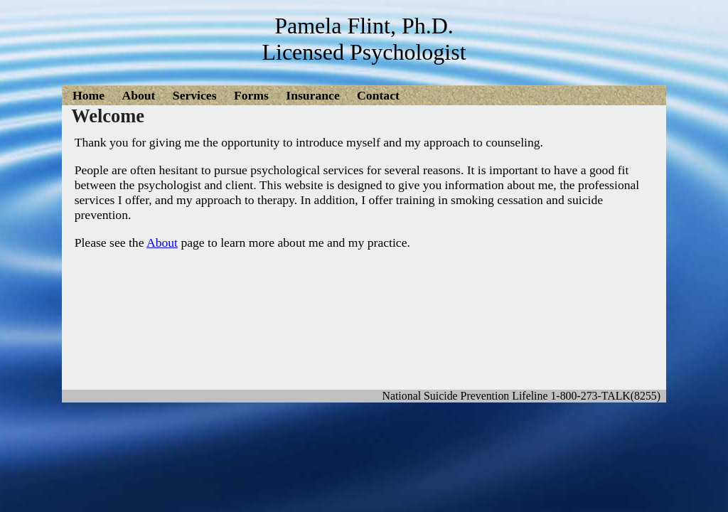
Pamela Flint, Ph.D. (364, 25)
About (138, 95)
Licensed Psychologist (364, 52)
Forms (251, 95)
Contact (378, 95)
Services (195, 95)
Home (89, 95)
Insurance (312, 95)
